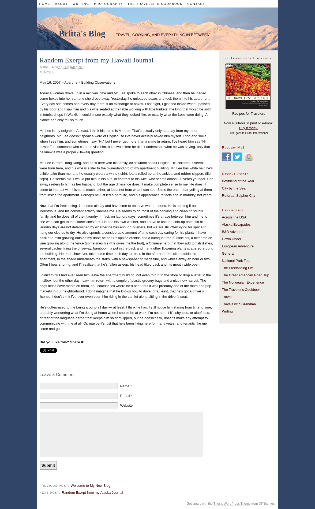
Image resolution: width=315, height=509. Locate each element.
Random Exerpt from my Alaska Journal (92, 493)
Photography (108, 3)
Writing (81, 3)
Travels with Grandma (239, 304)
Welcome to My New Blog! (91, 486)
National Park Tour (236, 261)
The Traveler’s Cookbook (155, 3)
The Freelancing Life (238, 268)
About (61, 3)
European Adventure (238, 246)
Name (126, 386)
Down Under (231, 239)
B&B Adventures (235, 232)
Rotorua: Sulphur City (238, 196)
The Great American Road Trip (245, 275)
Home (44, 3)
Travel (48, 71)
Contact (196, 3)
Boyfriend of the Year (238, 181)
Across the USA (234, 217)
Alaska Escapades (236, 224)
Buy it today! (248, 128)
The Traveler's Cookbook (241, 290)
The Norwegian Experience (243, 282)
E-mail (126, 396)
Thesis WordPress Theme (231, 504)
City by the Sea (234, 188)
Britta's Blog (82, 33)
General (228, 253)
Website (126, 405)
